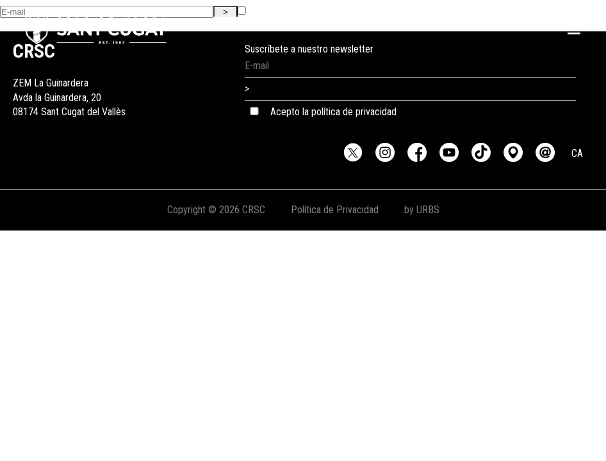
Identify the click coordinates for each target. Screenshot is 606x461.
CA (577, 153)
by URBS (421, 210)
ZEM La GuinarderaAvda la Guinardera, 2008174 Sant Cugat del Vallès (69, 83)
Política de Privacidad (335, 210)
